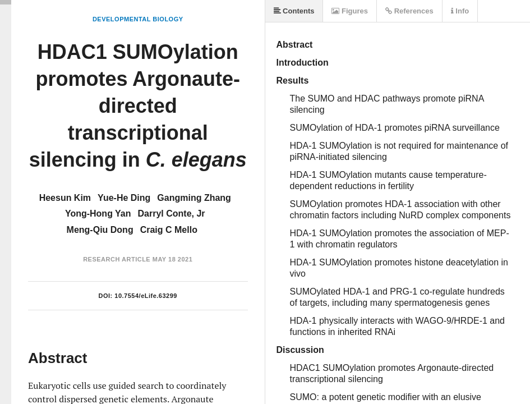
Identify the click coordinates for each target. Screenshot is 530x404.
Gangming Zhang (194, 198)
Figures (349, 11)
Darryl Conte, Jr (171, 213)
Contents (294, 11)
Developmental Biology (138, 19)
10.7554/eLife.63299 (145, 295)
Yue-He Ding (124, 198)
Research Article (116, 259)
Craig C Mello (168, 230)
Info (460, 11)
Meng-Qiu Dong (100, 230)
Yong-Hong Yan (98, 213)
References (409, 11)
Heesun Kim (65, 198)
